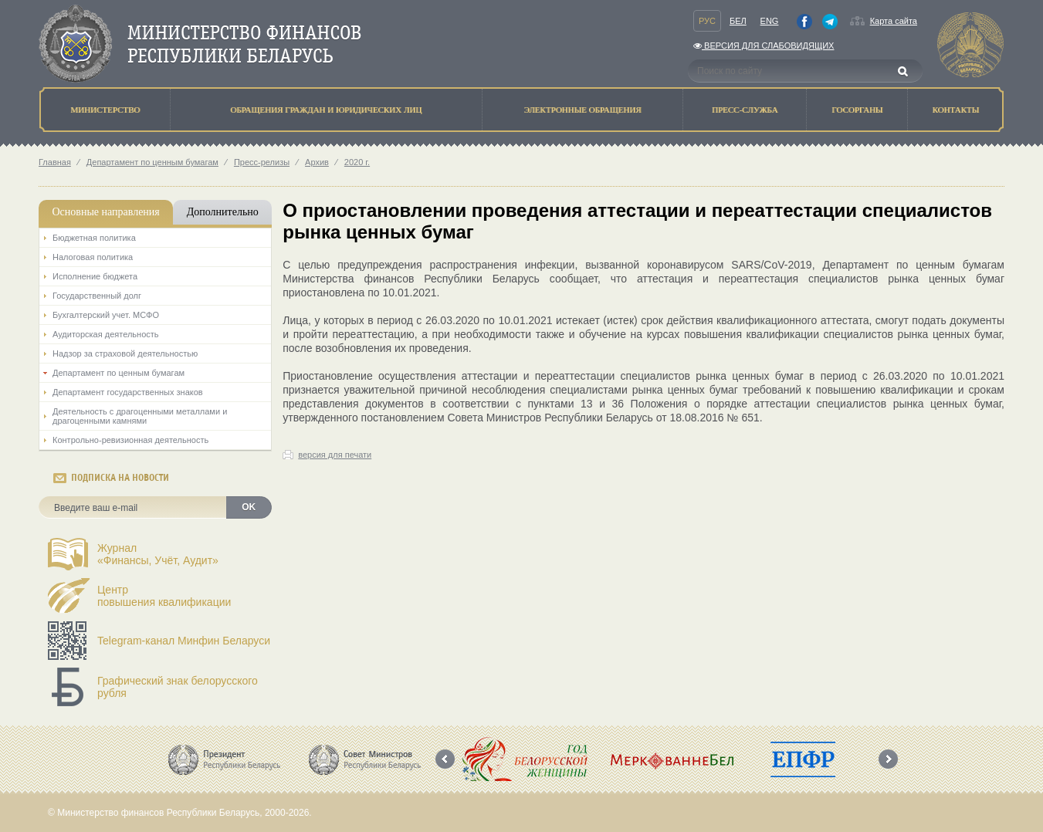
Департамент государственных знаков (127, 392)
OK (249, 507)
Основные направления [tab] (105, 212)
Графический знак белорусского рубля (177, 687)
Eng (769, 20)
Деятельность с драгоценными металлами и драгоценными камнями (139, 416)
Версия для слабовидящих (763, 45)
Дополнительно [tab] (223, 212)
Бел (738, 20)
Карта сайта (893, 20)
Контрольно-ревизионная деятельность (130, 440)
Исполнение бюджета (94, 276)
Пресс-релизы (262, 162)
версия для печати (334, 454)
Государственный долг (96, 295)
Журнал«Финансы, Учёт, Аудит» (157, 554)
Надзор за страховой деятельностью (125, 353)
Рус (707, 20)
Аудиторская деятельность (105, 334)
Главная (55, 162)
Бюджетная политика (94, 237)
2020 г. (357, 162)
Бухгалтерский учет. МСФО (105, 315)
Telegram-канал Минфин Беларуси (183, 640)
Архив (317, 162)
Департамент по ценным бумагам (152, 162)
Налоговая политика (92, 257)
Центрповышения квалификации (164, 595)
